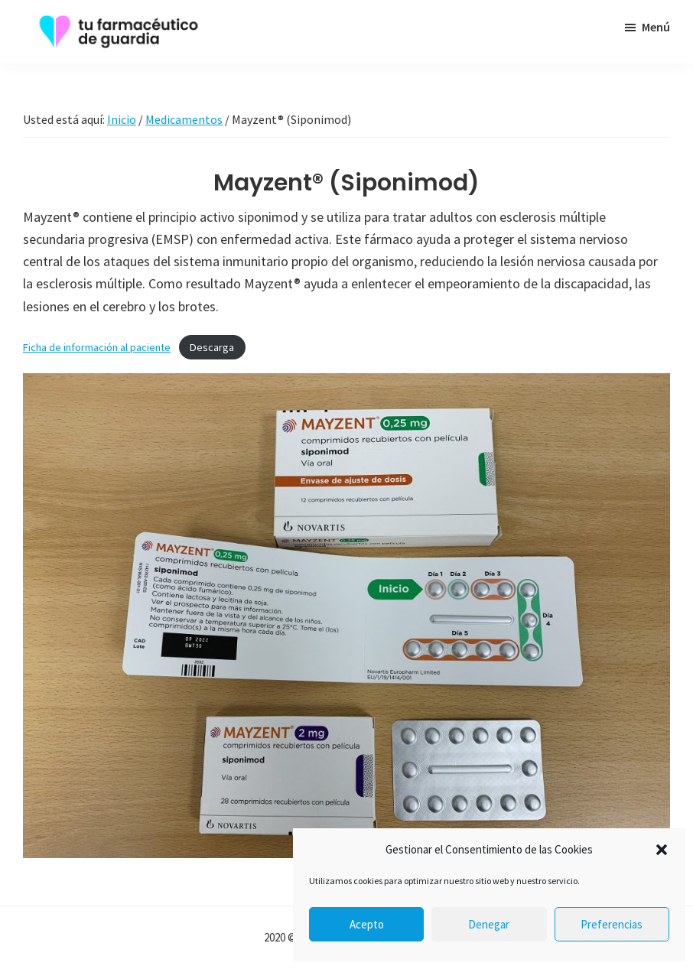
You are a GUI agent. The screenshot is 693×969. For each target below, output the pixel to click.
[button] (661, 849)
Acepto (367, 924)
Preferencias (612, 924)
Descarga (212, 347)
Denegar (488, 924)
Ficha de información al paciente (97, 347)
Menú (656, 26)
